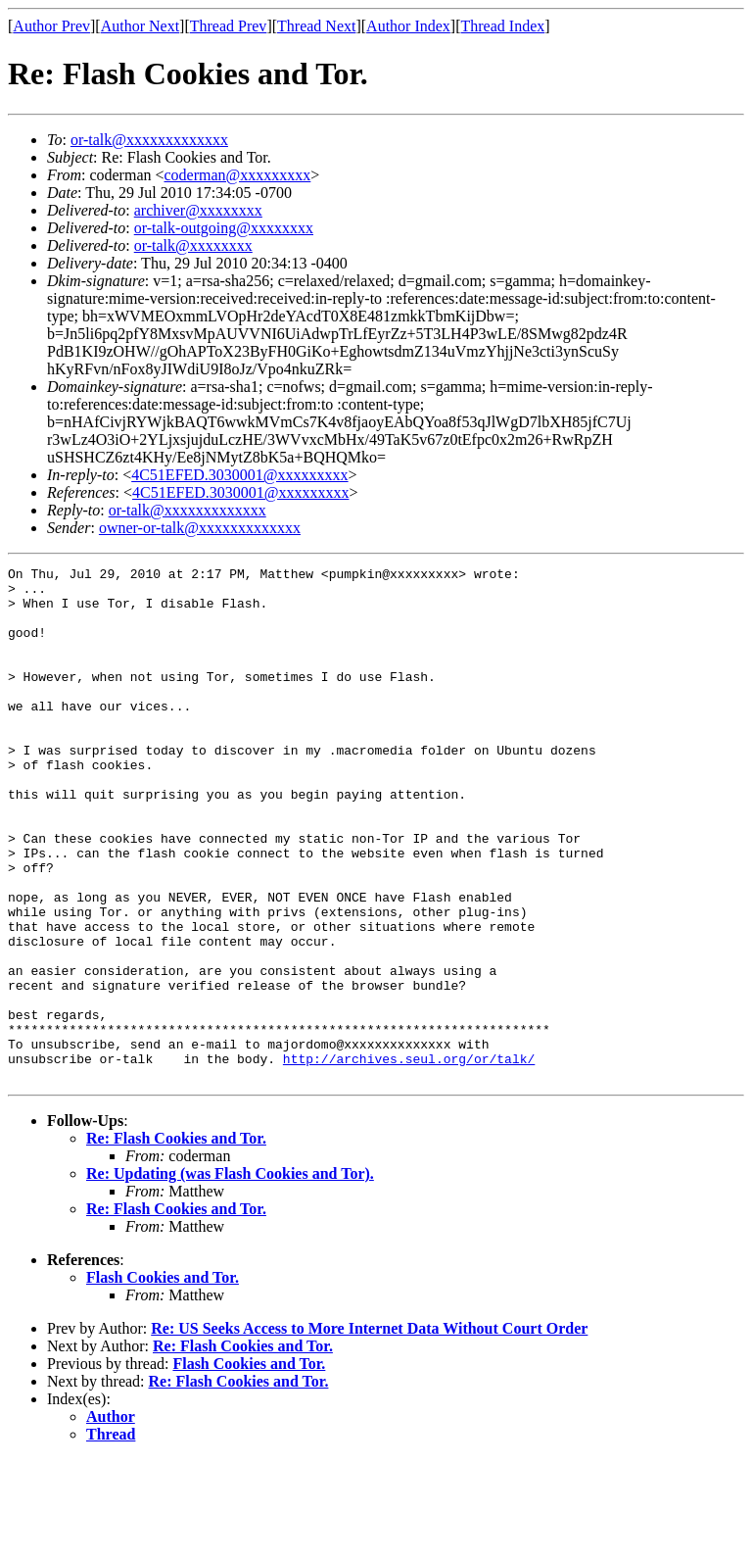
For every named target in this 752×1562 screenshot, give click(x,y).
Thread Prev (228, 26)
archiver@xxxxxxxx (198, 210)
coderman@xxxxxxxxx (237, 175)
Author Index (408, 26)
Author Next (140, 26)
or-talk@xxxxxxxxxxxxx (149, 139)
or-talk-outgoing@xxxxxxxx (223, 228)
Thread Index (503, 26)
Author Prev (51, 26)
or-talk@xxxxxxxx (193, 245)
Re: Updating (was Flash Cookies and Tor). (230, 1276)
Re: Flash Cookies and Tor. (176, 1241)
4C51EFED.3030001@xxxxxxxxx (239, 474)
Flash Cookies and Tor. (162, 1380)
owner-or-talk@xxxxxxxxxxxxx (200, 527)
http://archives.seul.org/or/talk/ (409, 1158)
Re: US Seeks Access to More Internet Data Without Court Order (369, 1431)
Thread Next (316, 26)
